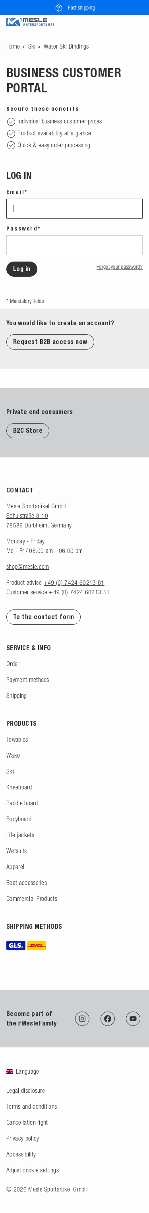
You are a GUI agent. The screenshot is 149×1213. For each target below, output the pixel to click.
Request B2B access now (50, 342)
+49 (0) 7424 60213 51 (79, 592)
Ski (32, 46)
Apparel (15, 866)
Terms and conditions (31, 1106)
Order (12, 663)
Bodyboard (18, 818)
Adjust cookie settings (32, 1170)
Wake (13, 755)
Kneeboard (19, 787)
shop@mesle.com (27, 566)
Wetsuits (16, 850)
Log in (22, 269)
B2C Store (28, 430)
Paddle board (22, 803)
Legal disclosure (25, 1090)
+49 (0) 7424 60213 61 (74, 582)
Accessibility (21, 1154)
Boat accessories (26, 882)
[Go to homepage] (13, 46)
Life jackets (20, 834)
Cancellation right (27, 1122)
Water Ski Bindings (66, 46)
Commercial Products (31, 898)
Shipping (16, 695)
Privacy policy (22, 1138)
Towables (17, 739)
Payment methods (27, 679)
